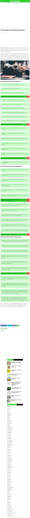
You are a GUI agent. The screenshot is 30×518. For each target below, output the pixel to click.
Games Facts (9, 453)
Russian (8, 491)
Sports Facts (9, 502)
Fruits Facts (9, 452)
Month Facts (9, 476)
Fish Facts (8, 447)
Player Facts (9, 485)
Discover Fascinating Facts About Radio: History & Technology (14, 273)
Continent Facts (9, 429)
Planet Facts (9, 482)
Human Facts (9, 464)
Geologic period (9, 455)
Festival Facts (9, 446)
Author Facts (9, 412)
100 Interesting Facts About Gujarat (16, 396)
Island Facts (9, 470)
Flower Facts (9, 449)
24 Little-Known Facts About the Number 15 (16, 370)
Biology (8, 417)
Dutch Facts (9, 438)
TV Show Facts (9, 511)
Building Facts (9, 420)
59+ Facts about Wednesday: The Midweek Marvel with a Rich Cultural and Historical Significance (16, 383)
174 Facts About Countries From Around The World (16, 374)
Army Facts (9, 409)
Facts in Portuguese (10, 444)
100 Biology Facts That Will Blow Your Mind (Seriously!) (16, 392)
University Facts (9, 514)
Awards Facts (9, 414)
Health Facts (9, 461)
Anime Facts (9, 408)
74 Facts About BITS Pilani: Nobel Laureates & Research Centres (14, 158)
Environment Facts (10, 441)
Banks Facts (9, 415)
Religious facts (9, 488)
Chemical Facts (9, 423)
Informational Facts (10, 467)
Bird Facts (8, 418)
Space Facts (9, 499)
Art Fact (8, 411)
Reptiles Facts (9, 490)
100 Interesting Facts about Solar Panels (11, 234)
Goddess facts (9, 458)
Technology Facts (5, 323)
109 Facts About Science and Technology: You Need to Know (14, 96)
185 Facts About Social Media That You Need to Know (13, 124)
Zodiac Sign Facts (10, 516)
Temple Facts (9, 508)
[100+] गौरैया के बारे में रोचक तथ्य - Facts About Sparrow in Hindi (16, 388)
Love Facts (8, 473)
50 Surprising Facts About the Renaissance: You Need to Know (16, 362)
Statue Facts (9, 505)
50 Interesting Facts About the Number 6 (16, 366)
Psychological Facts (10, 487)
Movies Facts (9, 478)
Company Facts (9, 426)
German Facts (9, 456)
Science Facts (9, 493)
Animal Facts (9, 406)
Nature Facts (9, 479)
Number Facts (9, 481)
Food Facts (9, 450)
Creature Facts (9, 432)
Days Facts (9, 435)
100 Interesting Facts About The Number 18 (16, 400)
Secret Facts (9, 496)
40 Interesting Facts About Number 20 (15, 378)
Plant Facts (8, 484)
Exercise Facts (9, 443)
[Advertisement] (15, 16)
